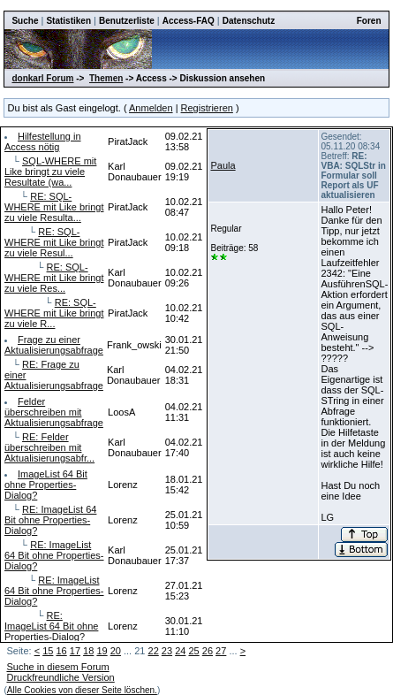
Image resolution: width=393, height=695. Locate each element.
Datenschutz (249, 21)
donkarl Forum (42, 78)
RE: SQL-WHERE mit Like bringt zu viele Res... (53, 278)
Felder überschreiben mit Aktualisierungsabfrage (53, 412)
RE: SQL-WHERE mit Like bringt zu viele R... (53, 313)
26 (207, 650)
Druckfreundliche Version (60, 677)
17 (75, 650)
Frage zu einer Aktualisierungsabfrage (53, 344)
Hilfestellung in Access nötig (42, 141)
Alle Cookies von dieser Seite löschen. (82, 690)
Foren (369, 21)
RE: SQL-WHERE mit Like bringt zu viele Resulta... (53, 207)
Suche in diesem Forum (57, 666)
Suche (24, 21)
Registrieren (207, 108)
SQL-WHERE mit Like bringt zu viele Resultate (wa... (50, 171)
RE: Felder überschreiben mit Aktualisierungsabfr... (49, 447)
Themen (106, 78)
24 (180, 650)
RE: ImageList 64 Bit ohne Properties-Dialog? (50, 520)
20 (115, 650)
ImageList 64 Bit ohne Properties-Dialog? (45, 484)
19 (101, 650)
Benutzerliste (127, 21)
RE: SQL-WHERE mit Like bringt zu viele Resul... (53, 242)
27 (220, 650)
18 (88, 650)
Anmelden (151, 108)
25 (193, 650)
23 (167, 650)
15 (47, 650)
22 (153, 650)
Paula (222, 165)
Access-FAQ (188, 21)
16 (61, 650)
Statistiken (68, 21)
